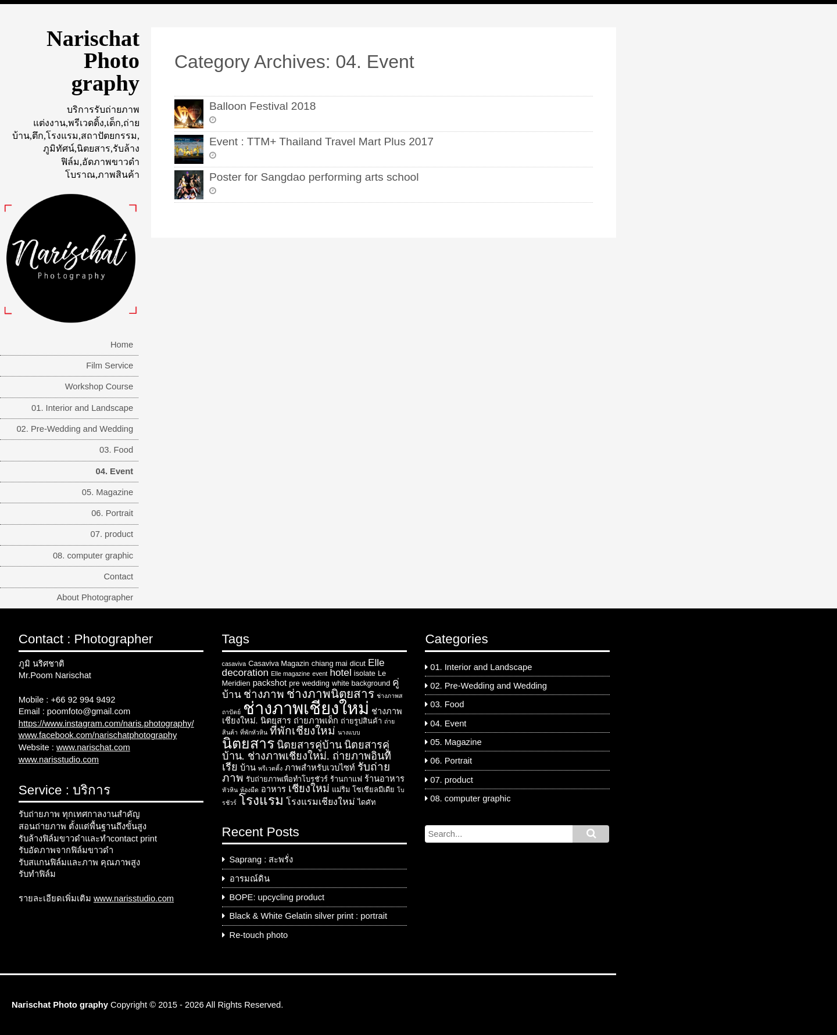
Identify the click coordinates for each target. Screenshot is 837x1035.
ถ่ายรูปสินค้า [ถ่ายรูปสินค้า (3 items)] (361, 721)
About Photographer (94, 597)
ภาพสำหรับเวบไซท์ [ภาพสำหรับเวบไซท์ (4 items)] (320, 767)
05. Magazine (107, 492)
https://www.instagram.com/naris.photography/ (106, 723)
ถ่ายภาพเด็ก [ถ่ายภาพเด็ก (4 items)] (316, 720)
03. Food (116, 449)
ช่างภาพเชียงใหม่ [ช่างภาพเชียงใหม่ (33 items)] (306, 708)
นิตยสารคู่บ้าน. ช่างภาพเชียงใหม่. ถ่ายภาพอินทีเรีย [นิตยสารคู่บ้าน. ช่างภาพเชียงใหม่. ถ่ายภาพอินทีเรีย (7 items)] (306, 756)
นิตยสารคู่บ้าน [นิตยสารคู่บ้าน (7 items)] (309, 745)
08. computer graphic (93, 555)
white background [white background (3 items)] (361, 683)
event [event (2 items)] (319, 673)
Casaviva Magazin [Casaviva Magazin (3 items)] (278, 663)
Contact (118, 576)
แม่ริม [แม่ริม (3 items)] (341, 789)
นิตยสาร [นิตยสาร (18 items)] (248, 743)
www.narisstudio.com (59, 759)
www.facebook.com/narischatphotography (98, 735)
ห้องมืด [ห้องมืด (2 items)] (249, 789)
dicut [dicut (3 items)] (358, 663)
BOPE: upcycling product (277, 897)
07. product (112, 534)
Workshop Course (99, 386)
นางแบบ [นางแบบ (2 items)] (349, 732)
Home (121, 344)
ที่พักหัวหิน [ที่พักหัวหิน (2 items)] (253, 732)
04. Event (115, 471)
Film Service (109, 365)
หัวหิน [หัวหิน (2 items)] (230, 789)
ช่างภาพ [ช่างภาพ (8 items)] (264, 694)
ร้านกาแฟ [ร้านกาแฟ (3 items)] (346, 779)
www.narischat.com (93, 747)
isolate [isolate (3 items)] (364, 673)
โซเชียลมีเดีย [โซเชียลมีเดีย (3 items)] (373, 789)
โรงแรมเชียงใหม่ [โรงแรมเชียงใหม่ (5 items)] (320, 802)
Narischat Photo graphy (93, 60)
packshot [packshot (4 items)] (270, 682)
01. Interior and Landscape (82, 408)
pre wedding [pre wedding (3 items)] (309, 683)
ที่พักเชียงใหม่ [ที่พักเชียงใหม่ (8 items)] (302, 731)
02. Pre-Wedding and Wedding (74, 429)
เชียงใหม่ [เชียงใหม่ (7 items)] (309, 788)
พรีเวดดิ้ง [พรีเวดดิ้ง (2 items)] (270, 768)
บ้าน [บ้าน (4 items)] (248, 767)
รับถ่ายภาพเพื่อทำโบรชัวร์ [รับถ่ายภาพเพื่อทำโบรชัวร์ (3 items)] (287, 779)
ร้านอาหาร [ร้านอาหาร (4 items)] (384, 778)
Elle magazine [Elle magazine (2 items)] (290, 673)
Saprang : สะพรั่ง (262, 859)
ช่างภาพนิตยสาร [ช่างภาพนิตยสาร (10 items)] (330, 693)
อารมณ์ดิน (250, 878)
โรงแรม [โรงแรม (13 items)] (261, 800)
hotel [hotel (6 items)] (340, 672)
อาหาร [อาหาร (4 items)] (273, 789)
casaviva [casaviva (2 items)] (234, 663)
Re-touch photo (259, 935)
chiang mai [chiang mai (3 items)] (330, 663)
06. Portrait (112, 513)
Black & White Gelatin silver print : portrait (309, 916)
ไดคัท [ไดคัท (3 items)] (366, 802)
